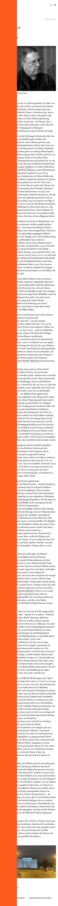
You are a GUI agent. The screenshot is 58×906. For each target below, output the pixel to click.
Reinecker (13, 524)
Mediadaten (20, 898)
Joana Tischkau (26, 167)
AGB (4, 900)
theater (5, 19)
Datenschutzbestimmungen (40, 898)
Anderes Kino (7, 887)
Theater (16, 887)
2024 (4, 11)
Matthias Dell (12, 38)
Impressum (6, 898)
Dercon (28, 766)
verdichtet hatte (17, 515)
